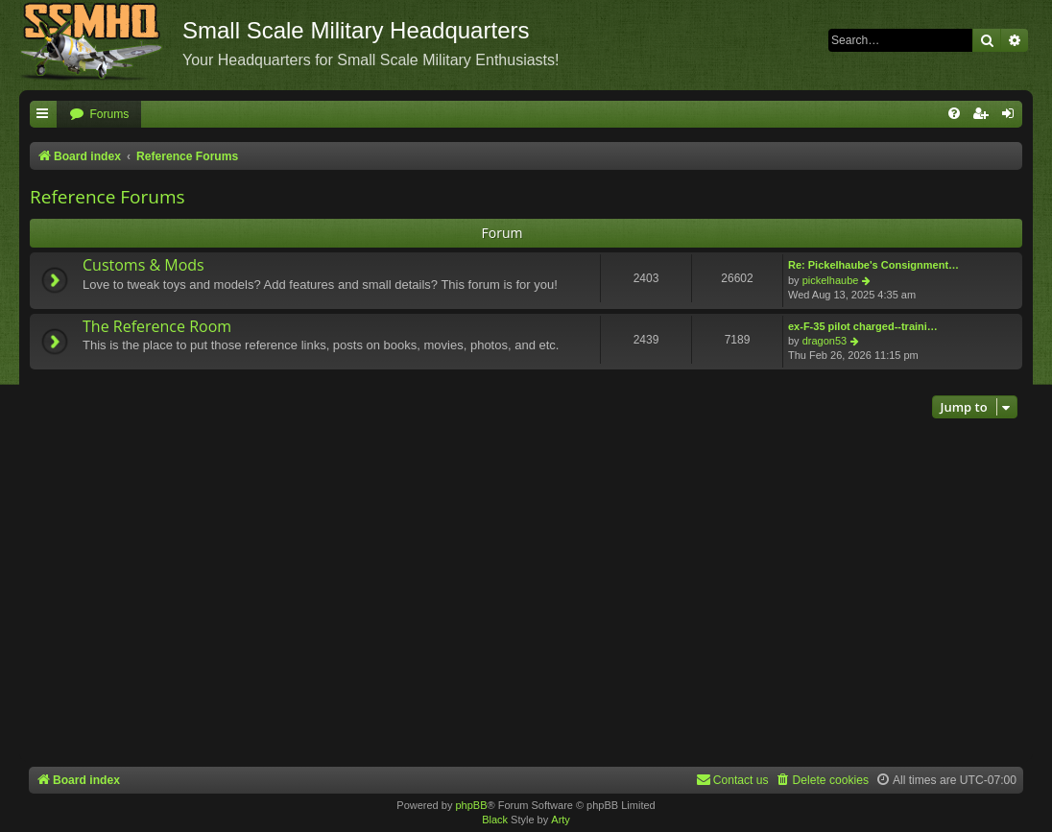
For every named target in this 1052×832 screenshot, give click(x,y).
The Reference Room (157, 326)
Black (495, 819)
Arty (560, 819)
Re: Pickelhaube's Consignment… (873, 265)
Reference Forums (107, 196)
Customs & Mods (143, 264)
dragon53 (825, 340)
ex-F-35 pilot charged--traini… (863, 326)
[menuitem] (98, 115)
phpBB (471, 805)
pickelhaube (830, 280)
